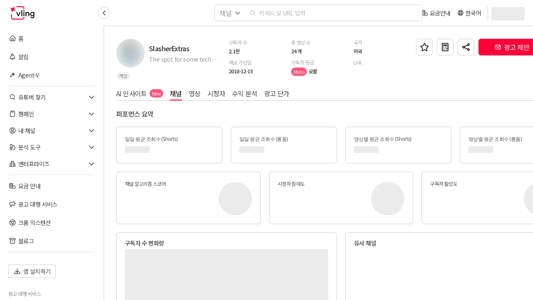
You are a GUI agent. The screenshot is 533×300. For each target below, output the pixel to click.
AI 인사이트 (140, 93)
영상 (195, 93)
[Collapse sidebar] (104, 13)
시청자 (217, 93)
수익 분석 (245, 93)
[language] (469, 13)
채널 (176, 93)
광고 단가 (277, 93)
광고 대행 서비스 (24, 293)
